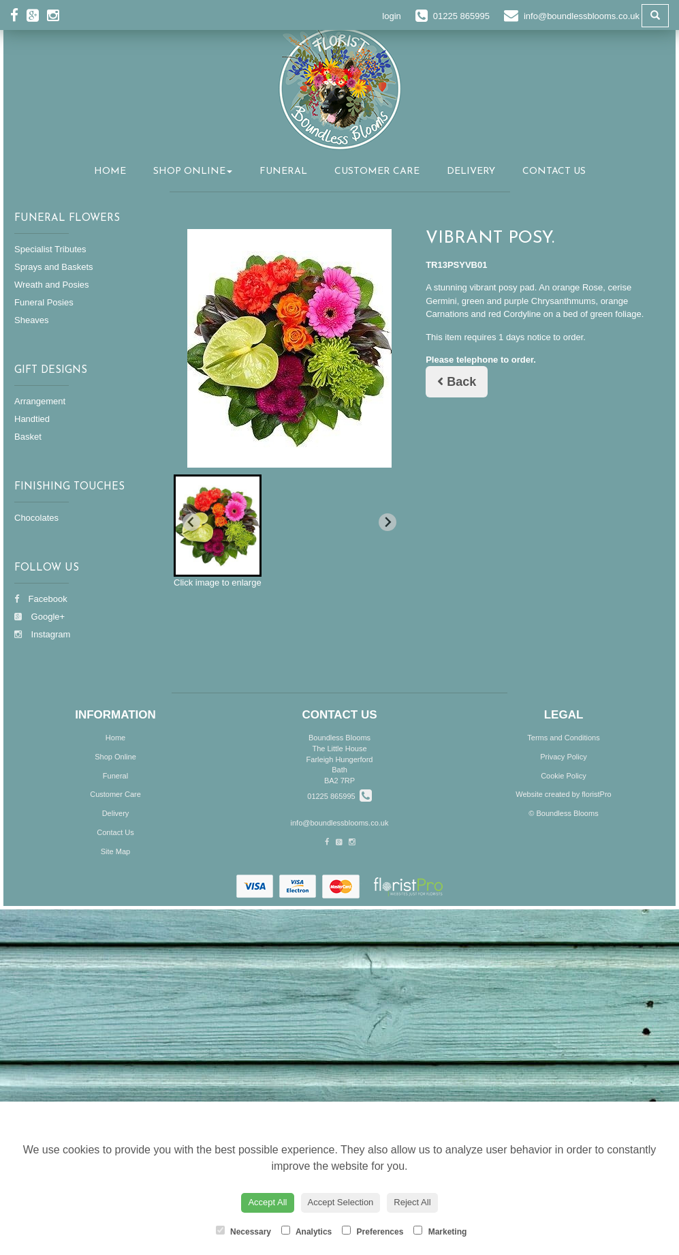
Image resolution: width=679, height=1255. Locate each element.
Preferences (372, 1231)
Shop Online (192, 171)
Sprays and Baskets (53, 267)
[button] (218, 525)
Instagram (42, 634)
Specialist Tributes (50, 249)
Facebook (40, 599)
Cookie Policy (563, 776)
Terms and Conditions (563, 738)
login (391, 16)
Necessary (243, 1231)
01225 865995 (339, 796)
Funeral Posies (44, 302)
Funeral (283, 171)
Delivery (471, 171)
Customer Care (377, 171)
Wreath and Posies (51, 284)
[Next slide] (387, 522)
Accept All (267, 1202)
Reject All (412, 1202)
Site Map (115, 851)
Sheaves (31, 320)
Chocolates (36, 518)
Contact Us (554, 171)
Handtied (32, 419)
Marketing (440, 1231)
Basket (28, 437)
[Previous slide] (191, 522)
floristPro (596, 794)
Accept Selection (341, 1202)
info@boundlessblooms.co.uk (340, 823)
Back (456, 382)
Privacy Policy (563, 757)
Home (110, 171)
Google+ (39, 616)
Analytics (306, 1231)
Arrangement (39, 401)
